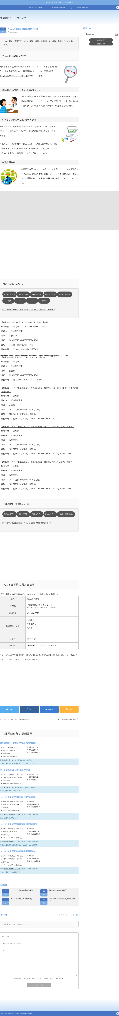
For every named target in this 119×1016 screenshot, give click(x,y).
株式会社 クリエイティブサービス (14, 76)
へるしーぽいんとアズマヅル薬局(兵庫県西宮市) (17, 719)
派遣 (44, 301)
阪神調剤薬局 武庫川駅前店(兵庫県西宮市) (18, 743)
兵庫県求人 (101, 40)
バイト (32, 301)
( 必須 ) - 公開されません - (12, 943)
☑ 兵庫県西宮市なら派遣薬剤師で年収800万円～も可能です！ (28, 310)
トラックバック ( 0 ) (61, 915)
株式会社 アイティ (10, 760)
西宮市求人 (101, 44)
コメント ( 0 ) (75, 915)
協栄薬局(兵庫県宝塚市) (58, 890)
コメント (22, 659)
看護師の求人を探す (83, 7)
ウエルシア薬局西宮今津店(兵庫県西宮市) (18, 851)
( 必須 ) (6, 936)
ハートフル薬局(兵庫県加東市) (22, 890)
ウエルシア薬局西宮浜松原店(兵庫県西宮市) (18, 824)
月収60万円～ (23, 294)
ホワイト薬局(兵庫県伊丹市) (21, 899)
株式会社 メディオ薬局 (11, 787)
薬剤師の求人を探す (35, 7)
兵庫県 (12, 32)
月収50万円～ (37, 294)
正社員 (8, 301)
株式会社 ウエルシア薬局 (12, 814)
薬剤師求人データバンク (13, 18)
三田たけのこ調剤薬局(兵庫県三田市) (62, 900)
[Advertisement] (19, 210)
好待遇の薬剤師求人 (66, 514)
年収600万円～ (9, 294)
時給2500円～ (50, 294)
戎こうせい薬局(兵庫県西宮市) (67, 719)
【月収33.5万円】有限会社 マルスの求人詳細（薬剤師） (25, 322)
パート (20, 301)
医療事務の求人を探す (59, 7)
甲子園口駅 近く (65, 294)
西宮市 (16, 32)
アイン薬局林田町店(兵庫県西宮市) (15, 770)
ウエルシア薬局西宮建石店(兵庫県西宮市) (18, 797)
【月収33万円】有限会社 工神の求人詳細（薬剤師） (24, 357)
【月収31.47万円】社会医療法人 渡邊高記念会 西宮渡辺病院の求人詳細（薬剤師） (37, 427)
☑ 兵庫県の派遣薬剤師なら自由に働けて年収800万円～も (27, 523)
